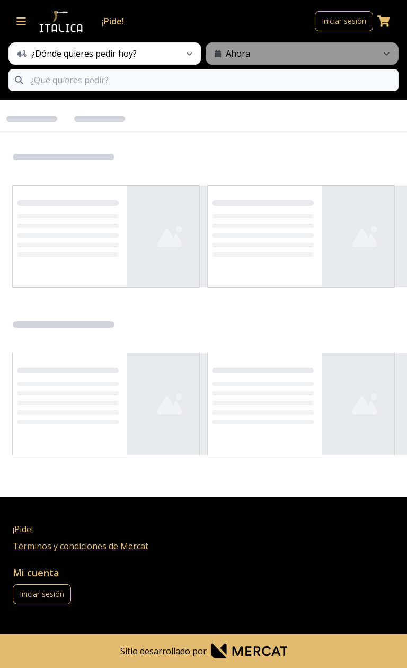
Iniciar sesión (344, 21)
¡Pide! (113, 21)
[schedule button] (104, 53)
